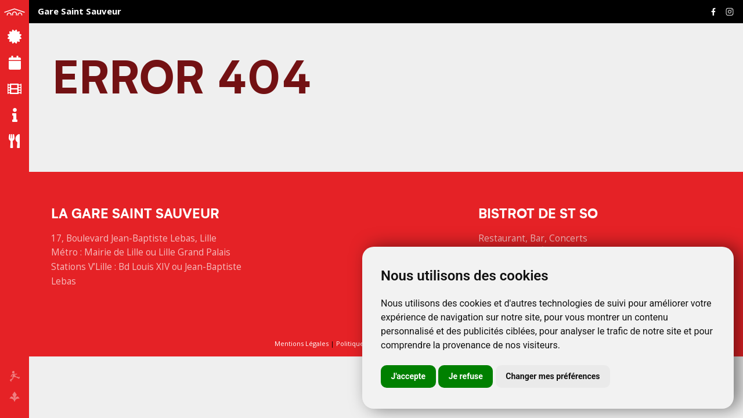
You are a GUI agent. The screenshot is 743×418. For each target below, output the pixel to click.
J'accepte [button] (408, 376)
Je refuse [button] (466, 376)
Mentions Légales (302, 343)
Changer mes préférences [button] (553, 376)
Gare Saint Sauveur (79, 11)
